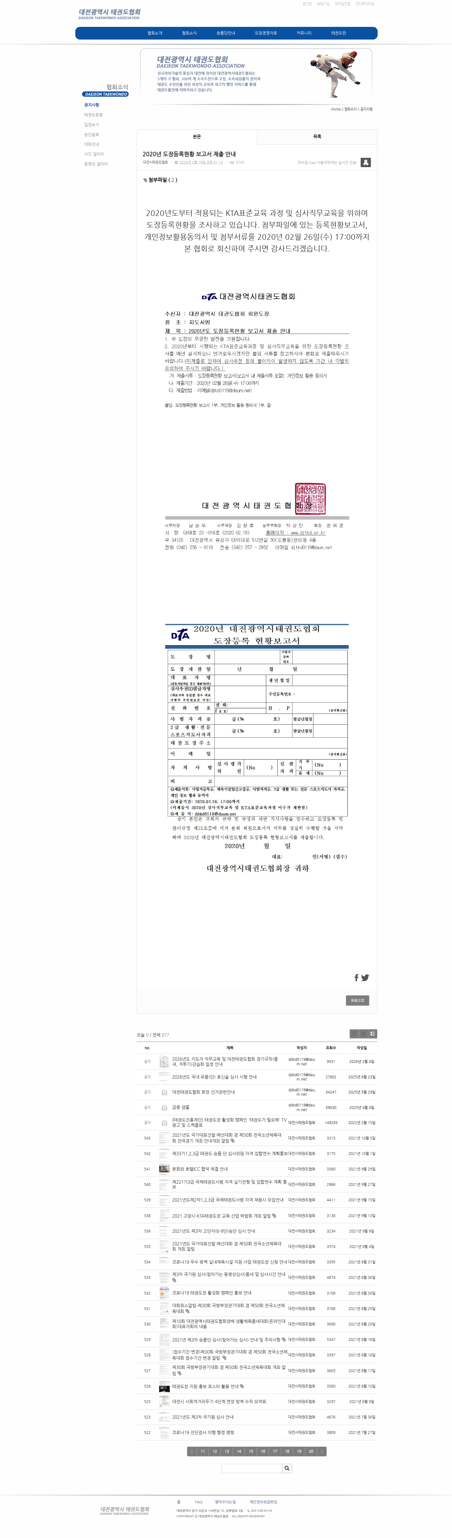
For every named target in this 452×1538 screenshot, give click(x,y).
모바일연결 (342, 4)
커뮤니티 (304, 33)
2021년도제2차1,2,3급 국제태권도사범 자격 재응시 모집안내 (228, 1199)
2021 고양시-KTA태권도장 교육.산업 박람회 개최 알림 (221, 1215)
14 (239, 1451)
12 (215, 1451)
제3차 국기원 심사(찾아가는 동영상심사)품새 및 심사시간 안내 (228, 1274)
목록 (317, 136)
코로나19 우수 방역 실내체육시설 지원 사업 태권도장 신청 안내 (229, 1261)
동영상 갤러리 (96, 164)
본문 (197, 136)
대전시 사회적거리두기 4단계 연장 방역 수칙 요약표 (219, 1401)
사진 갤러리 (94, 154)
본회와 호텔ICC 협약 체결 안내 (200, 1168)
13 (227, 1451)
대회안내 (91, 144)
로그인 (307, 4)
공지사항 (91, 105)
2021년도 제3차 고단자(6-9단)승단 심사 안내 (213, 1230)
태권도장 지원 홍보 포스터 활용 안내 (205, 1386)
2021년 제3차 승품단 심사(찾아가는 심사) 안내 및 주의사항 (226, 1339)
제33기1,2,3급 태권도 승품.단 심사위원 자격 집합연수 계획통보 (230, 1153)
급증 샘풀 (181, 1107)
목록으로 (357, 1000)
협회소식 (189, 33)
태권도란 (338, 33)
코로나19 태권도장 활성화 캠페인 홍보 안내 (211, 1292)
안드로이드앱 (364, 4)
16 (263, 1451)
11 (203, 1451)
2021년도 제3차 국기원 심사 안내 (203, 1416)
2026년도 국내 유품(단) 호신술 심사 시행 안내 (214, 1076)
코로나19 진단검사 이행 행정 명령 (203, 1432)
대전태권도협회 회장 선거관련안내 (203, 1091)
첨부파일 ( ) (160, 180)
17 (275, 1451)
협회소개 (154, 33)
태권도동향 (93, 114)
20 (311, 1451)
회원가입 (323, 4)
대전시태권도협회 (155, 162)
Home (336, 109)
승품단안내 (226, 33)
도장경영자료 (266, 33)
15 (251, 1451)
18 (287, 1451)
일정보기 (91, 124)
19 (299, 1451)
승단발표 (91, 134)
